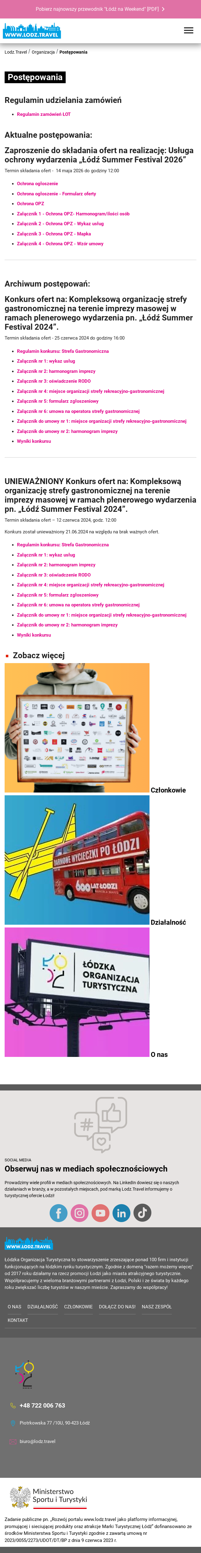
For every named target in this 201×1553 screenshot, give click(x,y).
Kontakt (18, 1320)
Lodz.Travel (16, 52)
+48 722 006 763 (42, 1405)
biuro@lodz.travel (37, 1441)
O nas (14, 1307)
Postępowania (73, 52)
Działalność (42, 1307)
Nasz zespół (157, 1307)
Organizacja (43, 52)
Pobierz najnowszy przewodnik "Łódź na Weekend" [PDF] (97, 9)
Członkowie (78, 1307)
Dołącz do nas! (117, 1307)
